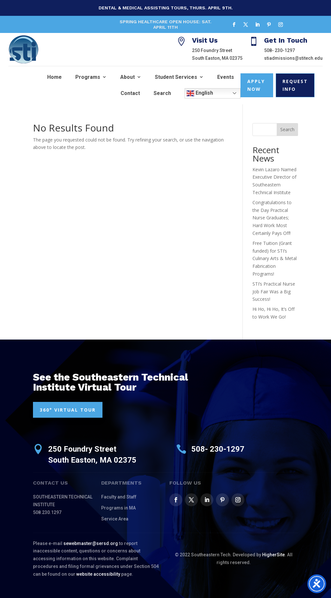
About (127, 77)
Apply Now (256, 85)
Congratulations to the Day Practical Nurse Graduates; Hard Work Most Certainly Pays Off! (272, 217)
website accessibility (98, 574)
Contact (130, 93)
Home (54, 77)
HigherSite (273, 554)
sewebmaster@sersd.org (90, 543)
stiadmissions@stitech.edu (293, 58)
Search (162, 93)
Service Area (114, 518)
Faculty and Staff (118, 496)
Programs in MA (118, 507)
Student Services (176, 77)
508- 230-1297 (279, 50)
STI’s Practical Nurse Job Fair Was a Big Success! (273, 291)
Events (225, 77)
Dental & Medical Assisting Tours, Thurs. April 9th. (166, 7)
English (200, 93)
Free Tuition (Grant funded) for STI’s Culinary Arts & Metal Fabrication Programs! (274, 258)
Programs (87, 77)
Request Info (295, 85)
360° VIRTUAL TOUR (68, 410)
